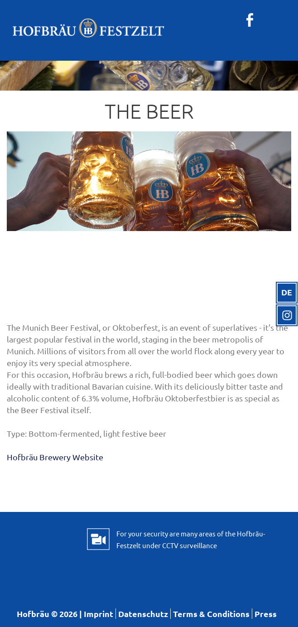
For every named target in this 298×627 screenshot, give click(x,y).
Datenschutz (143, 613)
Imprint (98, 613)
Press (266, 613)
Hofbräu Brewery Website (55, 457)
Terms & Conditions (211, 613)
